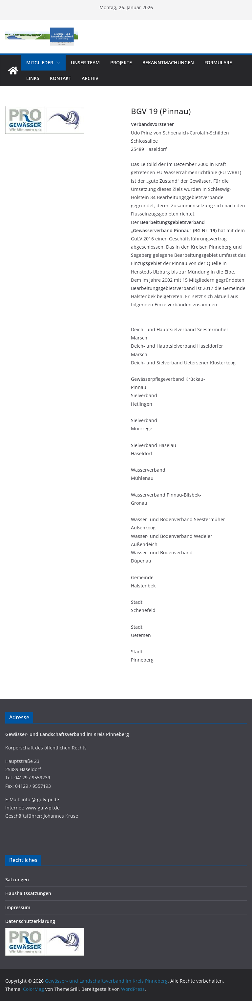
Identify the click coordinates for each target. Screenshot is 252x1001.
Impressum (17, 907)
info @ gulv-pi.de (40, 799)
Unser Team (85, 62)
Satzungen (17, 879)
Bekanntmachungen (168, 62)
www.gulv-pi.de (43, 808)
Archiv (90, 78)
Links (32, 78)
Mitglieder (39, 62)
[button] (56, 62)
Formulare (218, 62)
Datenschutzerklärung (30, 921)
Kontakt (60, 78)
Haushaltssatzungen (28, 893)
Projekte (121, 62)
